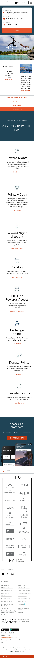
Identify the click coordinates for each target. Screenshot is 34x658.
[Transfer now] (19, 403)
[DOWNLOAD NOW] (17, 438)
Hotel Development (23, 588)
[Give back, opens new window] (19, 374)
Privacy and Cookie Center (23, 608)
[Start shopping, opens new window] (17, 277)
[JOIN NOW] (9, 80)
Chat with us (5, 593)
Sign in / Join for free (21, 3)
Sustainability (5, 599)
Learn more (6, 637)
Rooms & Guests (8, 22)
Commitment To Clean (24, 599)
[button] (31, 2)
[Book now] (17, 172)
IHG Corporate (22, 601)
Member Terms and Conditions (7, 604)
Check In (6, 16)
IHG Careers (5, 585)
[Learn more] (17, 211)
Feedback (4, 615)
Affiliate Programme (24, 590)
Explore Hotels (22, 585)
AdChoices (22, 604)
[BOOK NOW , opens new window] (25, 91)
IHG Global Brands (7, 588)
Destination (7, 10)
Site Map (20, 612)
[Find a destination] (17, 249)
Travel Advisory (22, 596)
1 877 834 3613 (23, 621)
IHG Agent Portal (6, 590)
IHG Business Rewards (24, 593)
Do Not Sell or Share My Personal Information (8, 611)
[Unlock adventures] (17, 311)
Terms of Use (5, 608)
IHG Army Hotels (6, 596)
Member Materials (6, 601)
